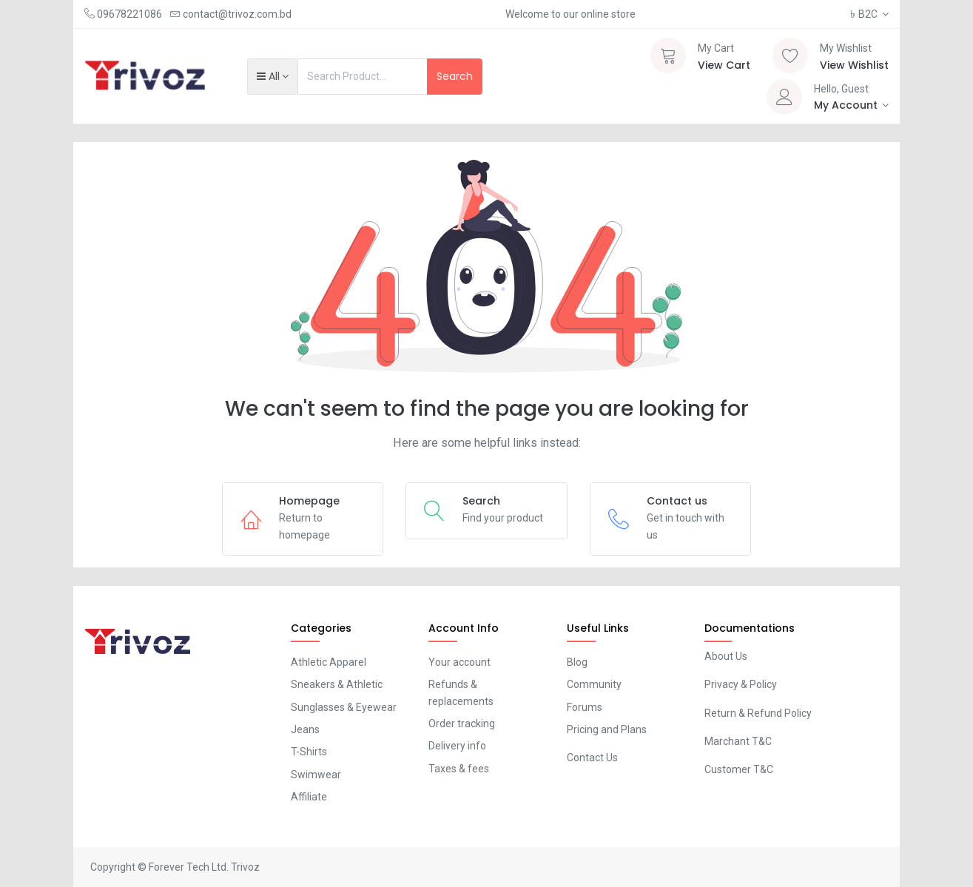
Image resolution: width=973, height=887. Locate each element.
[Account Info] (851, 105)
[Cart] (668, 55)
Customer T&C (738, 769)
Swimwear (316, 774)
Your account (459, 662)
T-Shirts (309, 752)
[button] (272, 76)
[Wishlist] (790, 55)
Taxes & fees (458, 769)
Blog (577, 662)
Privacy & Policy (740, 684)
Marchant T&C (738, 741)
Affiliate (309, 797)
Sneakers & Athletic (337, 684)
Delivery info (457, 746)
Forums (584, 707)
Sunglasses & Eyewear (344, 707)
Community (594, 684)
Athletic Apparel (328, 662)
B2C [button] (865, 14)
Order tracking (461, 723)
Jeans (305, 729)
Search (455, 76)
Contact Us (592, 757)
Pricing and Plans (607, 729)
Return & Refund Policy (758, 713)
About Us (725, 656)
